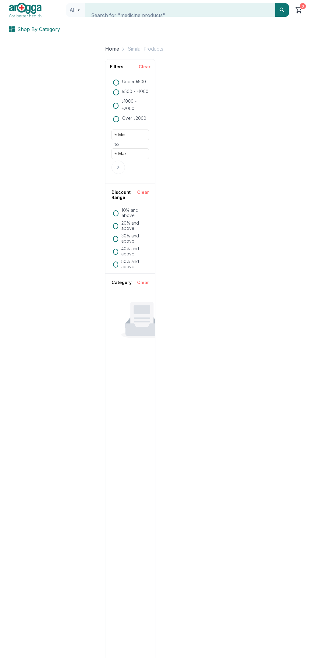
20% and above (130, 225)
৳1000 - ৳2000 (129, 104)
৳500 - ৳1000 (135, 91)
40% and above (130, 251)
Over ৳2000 (134, 118)
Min (121, 134)
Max (122, 153)
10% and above (130, 213)
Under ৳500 (134, 81)
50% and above (130, 264)
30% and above (130, 238)
